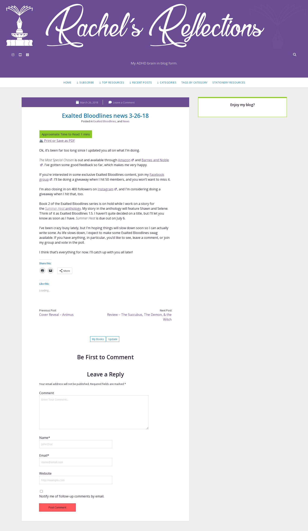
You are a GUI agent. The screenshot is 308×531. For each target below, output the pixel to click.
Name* (44, 437)
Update (112, 339)
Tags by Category (194, 82)
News (126, 121)
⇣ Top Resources (111, 82)
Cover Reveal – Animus (56, 314)
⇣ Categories (167, 82)
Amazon (126, 160)
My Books (98, 339)
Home (67, 82)
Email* (44, 455)
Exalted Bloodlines (104, 121)
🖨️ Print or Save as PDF (57, 140)
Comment (46, 393)
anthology (63, 208)
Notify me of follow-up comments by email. (71, 496)
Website (45, 473)
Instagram (107, 189)
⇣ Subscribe (85, 82)
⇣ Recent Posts (140, 82)
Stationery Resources (228, 82)
